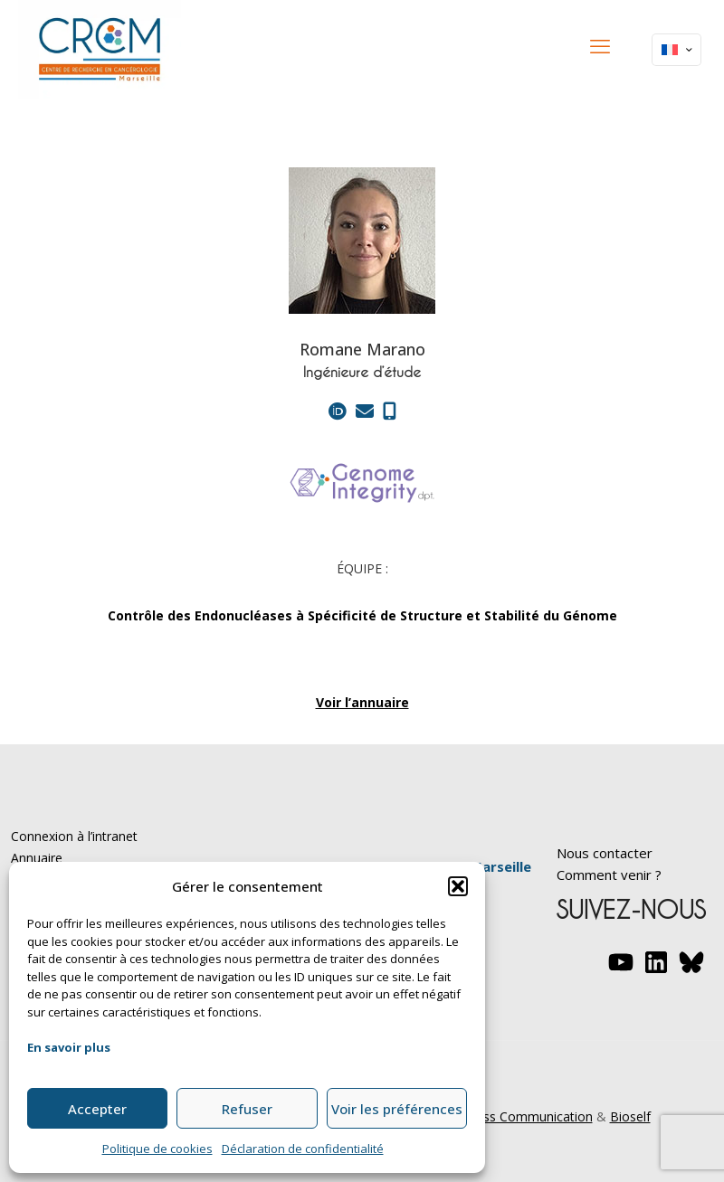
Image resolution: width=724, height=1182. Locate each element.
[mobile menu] (600, 45)
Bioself (630, 1116)
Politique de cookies (157, 1148)
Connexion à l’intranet (74, 836)
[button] (458, 886)
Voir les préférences (396, 1109)
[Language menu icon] (676, 49)
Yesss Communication (527, 1116)
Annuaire (36, 857)
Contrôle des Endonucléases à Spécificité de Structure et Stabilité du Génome (362, 615)
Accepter (97, 1109)
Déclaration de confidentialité (303, 1148)
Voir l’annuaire (362, 702)
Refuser (247, 1109)
